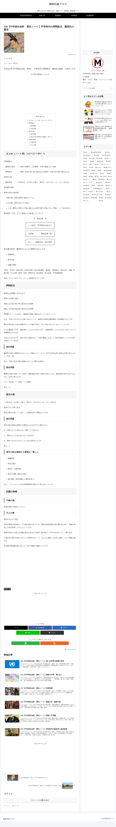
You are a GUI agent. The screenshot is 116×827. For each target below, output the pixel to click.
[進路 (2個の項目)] (91, 167)
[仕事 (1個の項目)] (95, 179)
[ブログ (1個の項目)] (109, 179)
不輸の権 (33, 144)
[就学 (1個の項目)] (103, 173)
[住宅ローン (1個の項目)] (87, 179)
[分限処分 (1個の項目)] (86, 197)
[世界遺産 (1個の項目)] (102, 179)
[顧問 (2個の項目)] (100, 170)
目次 (37, 116)
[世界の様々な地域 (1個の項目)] (98, 194)
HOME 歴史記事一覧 (40, 236)
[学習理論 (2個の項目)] (87, 170)
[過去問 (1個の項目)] (109, 182)
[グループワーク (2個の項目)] (107, 164)
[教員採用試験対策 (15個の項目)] (97, 152)
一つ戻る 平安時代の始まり (40, 227)
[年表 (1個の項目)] (109, 191)
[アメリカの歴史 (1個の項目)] (89, 191)
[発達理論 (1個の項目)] (87, 188)
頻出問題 (33, 126)
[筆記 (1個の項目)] (94, 185)
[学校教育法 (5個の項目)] (88, 155)
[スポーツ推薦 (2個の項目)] (88, 164)
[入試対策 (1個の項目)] (103, 176)
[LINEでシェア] (28, 635)
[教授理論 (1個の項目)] (94, 197)
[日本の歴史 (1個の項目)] (101, 191)
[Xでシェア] (16, 630)
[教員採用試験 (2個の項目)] (108, 170)
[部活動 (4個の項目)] (97, 155)
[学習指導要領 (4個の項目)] (107, 155)
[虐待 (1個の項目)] (101, 197)
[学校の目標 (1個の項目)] (94, 173)
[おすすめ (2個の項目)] (99, 167)
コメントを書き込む (40, 806)
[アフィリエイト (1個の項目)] (89, 182)
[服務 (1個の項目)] (91, 176)
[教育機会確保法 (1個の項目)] (99, 188)
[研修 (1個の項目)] (109, 173)
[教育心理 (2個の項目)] (100, 161)
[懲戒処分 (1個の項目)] (109, 194)
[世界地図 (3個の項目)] (100, 158)
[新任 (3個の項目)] (86, 161)
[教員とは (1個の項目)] (109, 185)
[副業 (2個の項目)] (97, 164)
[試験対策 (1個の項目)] (100, 182)
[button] (52, 635)
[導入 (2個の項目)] (85, 167)
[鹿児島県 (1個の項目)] (101, 185)
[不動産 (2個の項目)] (109, 161)
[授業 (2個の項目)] (94, 170)
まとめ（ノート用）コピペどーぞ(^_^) (40, 120)
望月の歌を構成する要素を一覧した (41, 138)
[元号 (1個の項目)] (110, 176)
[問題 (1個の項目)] (106, 200)
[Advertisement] (40, 609)
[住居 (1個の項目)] (96, 176)
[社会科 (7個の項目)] (109, 152)
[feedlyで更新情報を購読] (38, 645)
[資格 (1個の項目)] (85, 176)
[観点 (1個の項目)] (109, 188)
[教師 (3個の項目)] (93, 161)
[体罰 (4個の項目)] (85, 158)
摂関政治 (31, 123)
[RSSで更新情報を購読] (42, 645)
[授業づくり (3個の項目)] (108, 158)
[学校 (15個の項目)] (86, 152)
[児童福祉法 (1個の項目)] (108, 197)
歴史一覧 (7, 591)
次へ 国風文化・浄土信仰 (40, 244)
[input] (98, 88)
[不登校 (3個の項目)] (92, 158)
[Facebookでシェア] (40, 630)
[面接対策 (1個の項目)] (87, 185)
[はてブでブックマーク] (64, 630)
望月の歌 (31, 132)
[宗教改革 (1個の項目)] (87, 194)
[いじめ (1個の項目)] (90, 200)
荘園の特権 (31, 141)
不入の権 (33, 147)
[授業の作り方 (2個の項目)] (108, 167)
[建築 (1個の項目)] (86, 173)
